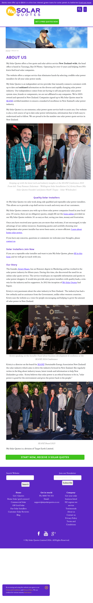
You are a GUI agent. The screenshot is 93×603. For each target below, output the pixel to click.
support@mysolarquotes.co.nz (46, 502)
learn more (27, 592)
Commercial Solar (18, 502)
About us (71, 511)
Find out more (85, 2)
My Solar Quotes (69, 282)
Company (71, 492)
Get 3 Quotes (18, 495)
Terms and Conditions (13, 590)
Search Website (20, 476)
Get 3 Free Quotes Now (46, 21)
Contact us (71, 515)
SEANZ (9, 100)
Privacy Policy (71, 518)
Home (8, 51)
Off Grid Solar (18, 505)
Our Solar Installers (18, 508)
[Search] (80, 9)
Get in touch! (46, 492)
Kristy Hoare (23, 269)
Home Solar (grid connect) (18, 499)
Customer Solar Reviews (18, 511)
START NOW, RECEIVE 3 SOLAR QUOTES (45, 457)
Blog (18, 515)
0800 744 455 (48, 495)
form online (69, 213)
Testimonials (71, 508)
